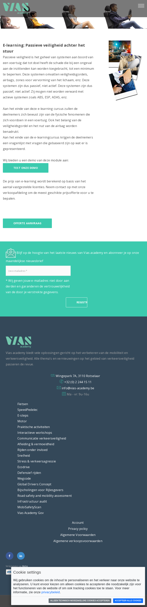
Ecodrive (23, 467)
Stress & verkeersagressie (36, 461)
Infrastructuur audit (32, 501)
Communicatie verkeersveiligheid (41, 438)
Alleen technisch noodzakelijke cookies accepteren (80, 601)
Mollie (25, 566)
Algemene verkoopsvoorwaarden (77, 541)
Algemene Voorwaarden (78, 535)
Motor (22, 421)
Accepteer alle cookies (128, 601)
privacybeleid (50, 592)
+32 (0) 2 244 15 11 (78, 382)
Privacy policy (78, 529)
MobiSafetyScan (29, 507)
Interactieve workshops (34, 433)
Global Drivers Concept (34, 484)
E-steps (22, 415)
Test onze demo (25, 168)
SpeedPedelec (27, 410)
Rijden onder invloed (32, 450)
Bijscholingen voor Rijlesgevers (40, 490)
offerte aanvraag (27, 223)
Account (78, 522)
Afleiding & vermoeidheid (35, 444)
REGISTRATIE (82, 302)
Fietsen (22, 404)
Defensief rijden (29, 473)
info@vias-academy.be (78, 388)
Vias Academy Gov (30, 513)
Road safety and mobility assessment (44, 496)
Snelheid (23, 455)
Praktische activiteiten (33, 427)
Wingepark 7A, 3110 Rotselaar (78, 376)
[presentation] (35, 302)
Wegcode (24, 478)
